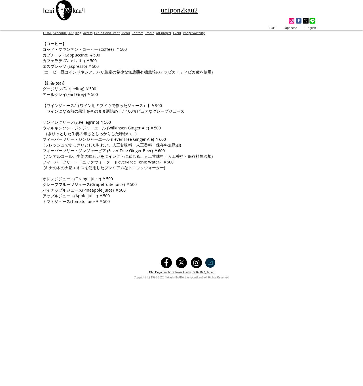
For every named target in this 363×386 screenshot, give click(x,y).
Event (177, 33)
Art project (163, 33)
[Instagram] (291, 21)
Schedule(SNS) (63, 33)
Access (87, 33)
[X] (306, 21)
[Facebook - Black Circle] (166, 262)
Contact (137, 33)
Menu (125, 33)
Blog (78, 33)
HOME (47, 33)
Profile (149, 33)
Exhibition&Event (107, 33)
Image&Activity (194, 33)
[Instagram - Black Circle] (196, 262)
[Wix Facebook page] (298, 21)
